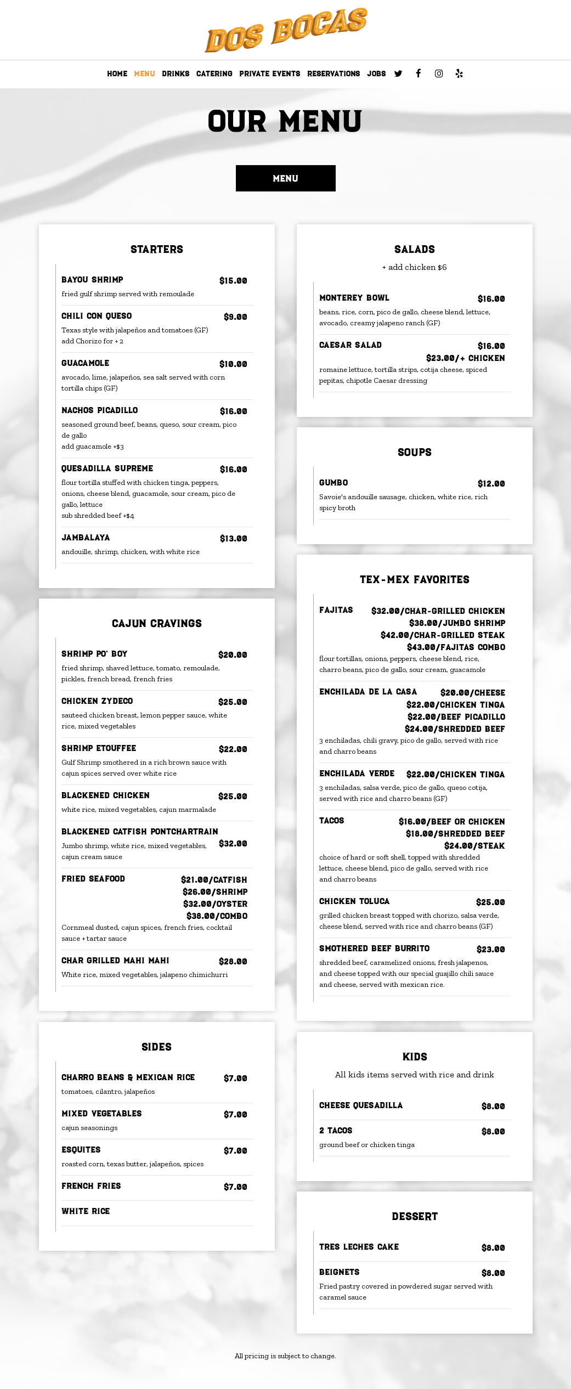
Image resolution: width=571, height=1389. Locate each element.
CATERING (214, 73)
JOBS (376, 73)
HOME (117, 73)
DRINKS (176, 73)
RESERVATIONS (333, 73)
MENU (144, 73)
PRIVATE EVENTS (270, 73)
